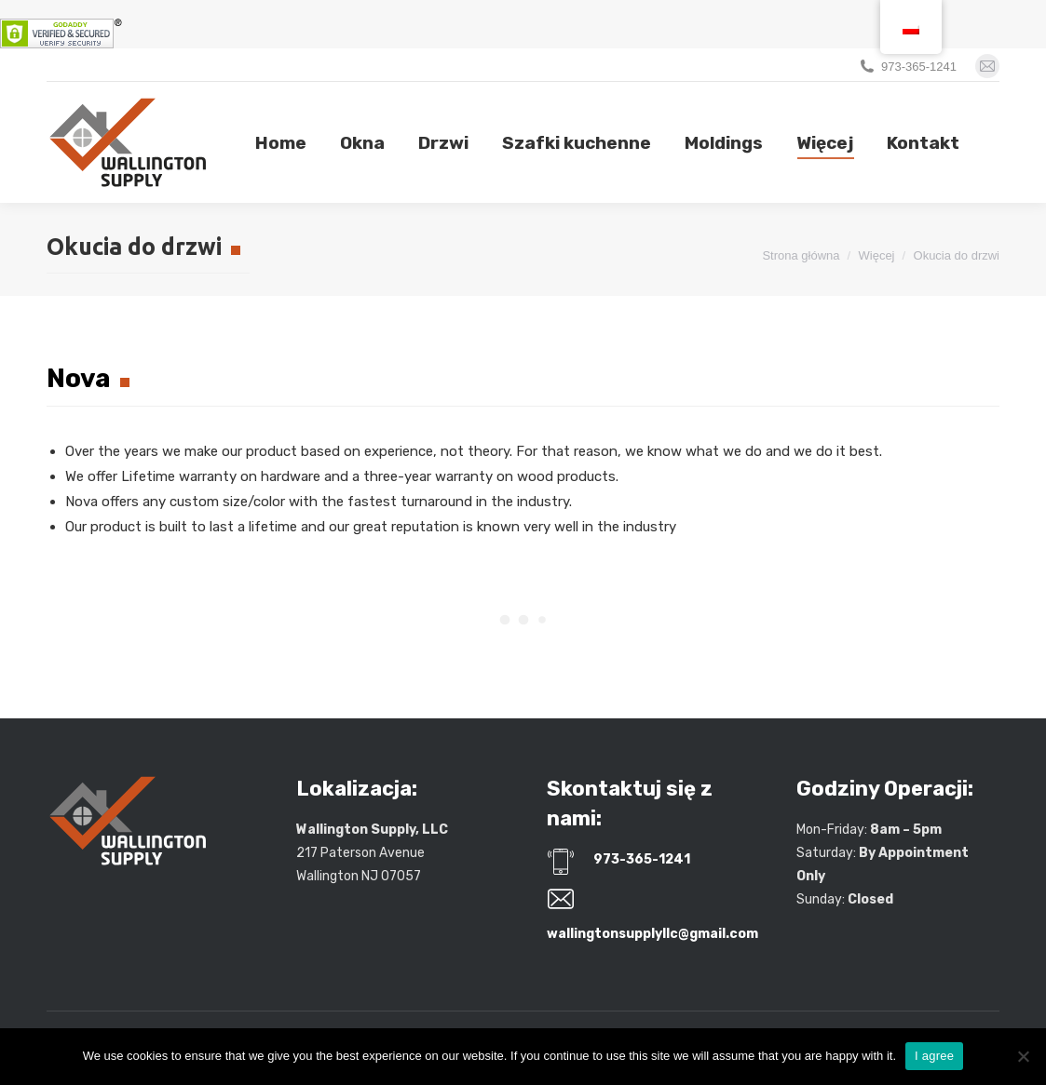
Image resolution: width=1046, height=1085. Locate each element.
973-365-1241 (919, 67)
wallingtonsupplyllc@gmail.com (652, 934)
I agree (934, 1056)
